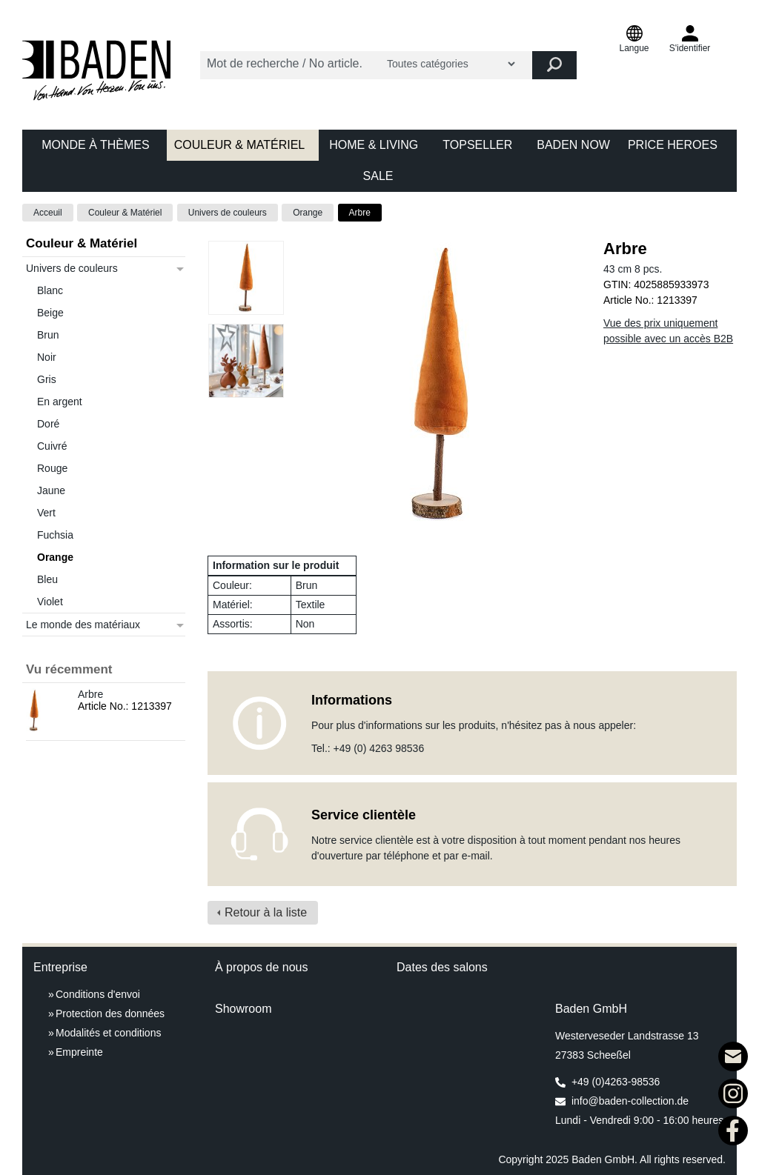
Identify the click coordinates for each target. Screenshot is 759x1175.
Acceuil (47, 212)
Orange (307, 212)
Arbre (360, 212)
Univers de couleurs (227, 212)
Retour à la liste (266, 912)
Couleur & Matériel (125, 212)
